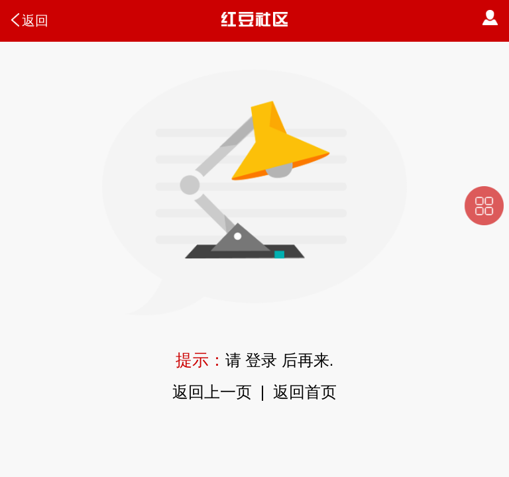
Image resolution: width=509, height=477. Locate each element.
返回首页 (305, 392)
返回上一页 (212, 392)
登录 (261, 360)
